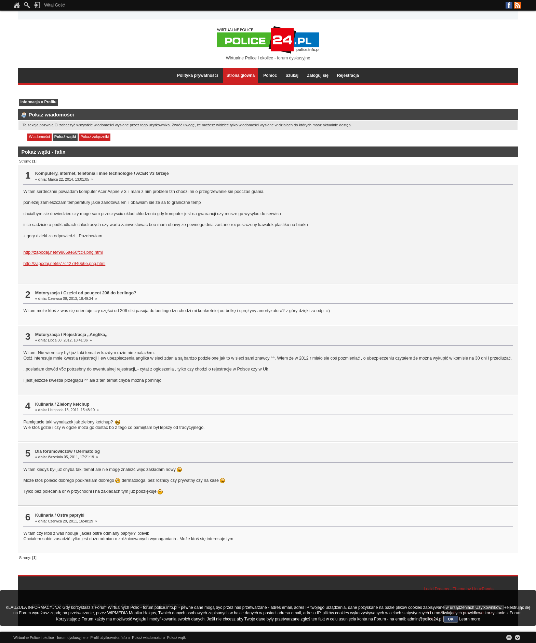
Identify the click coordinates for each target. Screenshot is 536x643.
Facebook (509, 5)
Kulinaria (44, 404)
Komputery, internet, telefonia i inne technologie (84, 173)
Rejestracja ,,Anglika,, (85, 334)
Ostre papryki (70, 515)
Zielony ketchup (73, 404)
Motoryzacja (47, 293)
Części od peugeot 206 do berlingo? (99, 293)
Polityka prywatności (197, 75)
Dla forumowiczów (53, 451)
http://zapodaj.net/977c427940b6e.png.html (64, 263)
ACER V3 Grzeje (152, 173)
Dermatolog (88, 451)
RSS (517, 5)
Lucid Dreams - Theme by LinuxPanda (459, 589)
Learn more (469, 619)
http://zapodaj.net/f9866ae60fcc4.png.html (63, 252)
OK (451, 619)
